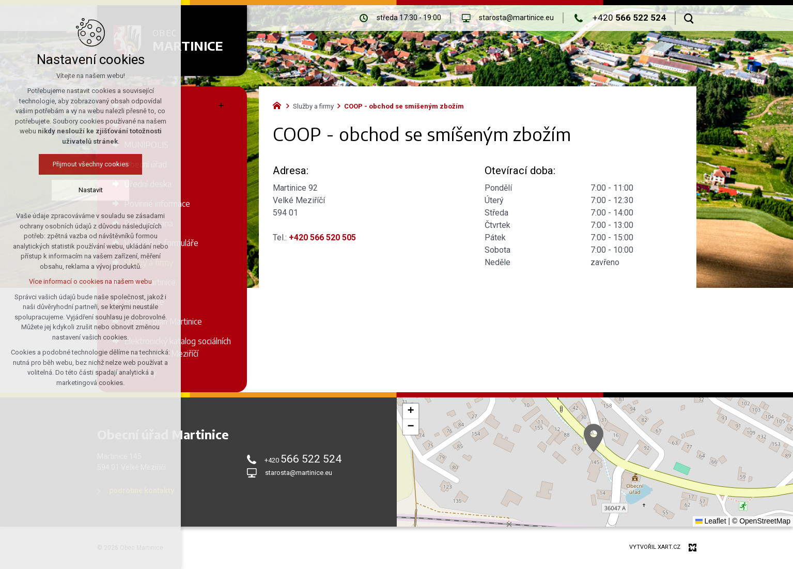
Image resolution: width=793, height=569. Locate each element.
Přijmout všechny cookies (91, 164)
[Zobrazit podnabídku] (221, 105)
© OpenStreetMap (761, 521)
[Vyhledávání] (689, 18)
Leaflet (710, 521)
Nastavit (91, 190)
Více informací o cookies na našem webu (90, 281)
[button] (593, 438)
